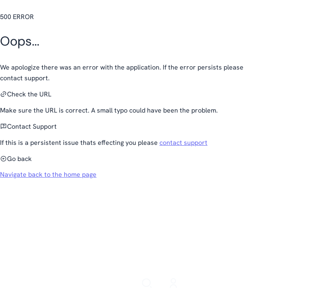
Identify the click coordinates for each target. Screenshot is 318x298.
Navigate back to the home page (48, 174)
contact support (183, 142)
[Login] (173, 284)
